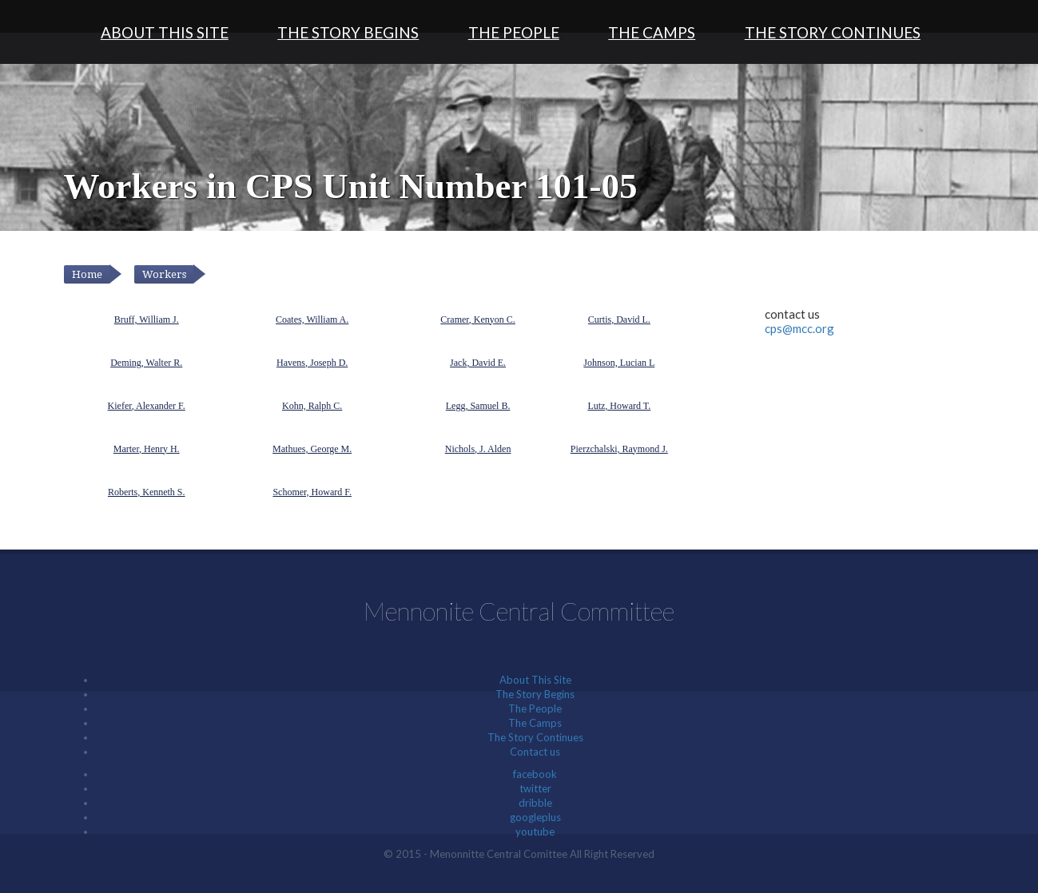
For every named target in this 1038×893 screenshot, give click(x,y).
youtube (535, 831)
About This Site (165, 32)
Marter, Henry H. (146, 448)
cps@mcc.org (799, 328)
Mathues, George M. (312, 448)
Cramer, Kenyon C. (477, 319)
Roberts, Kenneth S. (146, 492)
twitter (535, 788)
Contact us (535, 751)
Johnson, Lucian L (618, 362)
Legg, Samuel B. (478, 405)
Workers (164, 274)
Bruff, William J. (146, 319)
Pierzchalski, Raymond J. (619, 448)
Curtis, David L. (619, 319)
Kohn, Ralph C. (312, 405)
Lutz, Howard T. (618, 405)
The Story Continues (833, 32)
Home (87, 274)
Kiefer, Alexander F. (146, 405)
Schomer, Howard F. (312, 492)
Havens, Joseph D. (312, 362)
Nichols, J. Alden (478, 448)
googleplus (535, 817)
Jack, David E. (478, 362)
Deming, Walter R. (146, 362)
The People (513, 32)
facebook (535, 774)
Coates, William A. (312, 319)
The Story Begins (348, 32)
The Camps (651, 32)
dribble (535, 802)
